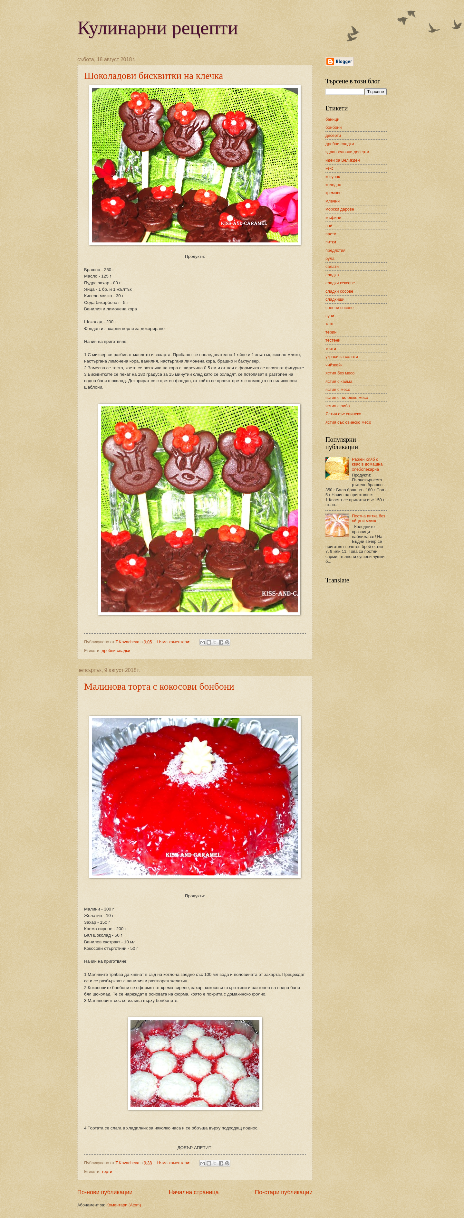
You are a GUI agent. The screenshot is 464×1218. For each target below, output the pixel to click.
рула (329, 258)
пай (328, 225)
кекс (329, 168)
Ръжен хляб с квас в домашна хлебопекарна (367, 464)
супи (329, 315)
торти (107, 1171)
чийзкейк (334, 365)
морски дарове (339, 209)
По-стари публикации (284, 1192)
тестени (333, 340)
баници (332, 119)
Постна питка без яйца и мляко (368, 518)
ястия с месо (337, 389)
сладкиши (334, 299)
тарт (329, 323)
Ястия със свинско (343, 413)
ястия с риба (337, 405)
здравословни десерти (347, 151)
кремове (333, 192)
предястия (335, 250)
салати (332, 266)
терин (330, 332)
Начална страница (194, 1192)
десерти (333, 135)
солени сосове (339, 307)
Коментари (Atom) (123, 1205)
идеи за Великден (342, 160)
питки (330, 242)
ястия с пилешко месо (346, 397)
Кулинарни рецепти (157, 27)
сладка (332, 274)
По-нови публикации (104, 1192)
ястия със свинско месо (348, 422)
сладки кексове (340, 282)
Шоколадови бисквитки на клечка (153, 75)
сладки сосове (339, 291)
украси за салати (341, 356)
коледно (333, 184)
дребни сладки (116, 650)
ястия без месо (339, 373)
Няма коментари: (174, 641)
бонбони (333, 127)
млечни (332, 201)
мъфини (333, 217)
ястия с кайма (338, 381)
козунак (332, 176)
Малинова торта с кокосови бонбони (159, 686)
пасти (330, 233)
